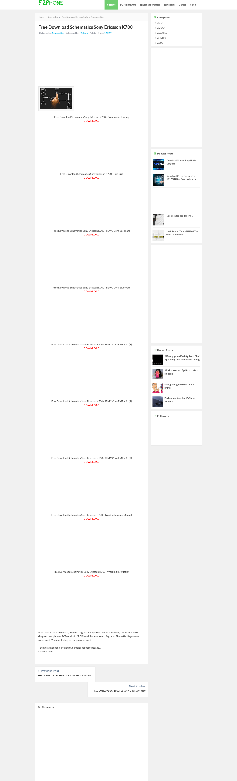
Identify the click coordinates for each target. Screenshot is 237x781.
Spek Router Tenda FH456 (180, 216)
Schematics (58, 33)
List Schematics (150, 4)
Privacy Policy (229, 775)
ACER (160, 22)
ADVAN (161, 27)
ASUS (160, 42)
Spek (193, 4)
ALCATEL (162, 32)
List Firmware (128, 4)
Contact (208, 775)
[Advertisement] (91, 61)
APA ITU (161, 37)
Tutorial (169, 4)
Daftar (182, 4)
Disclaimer (217, 775)
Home (111, 4)
